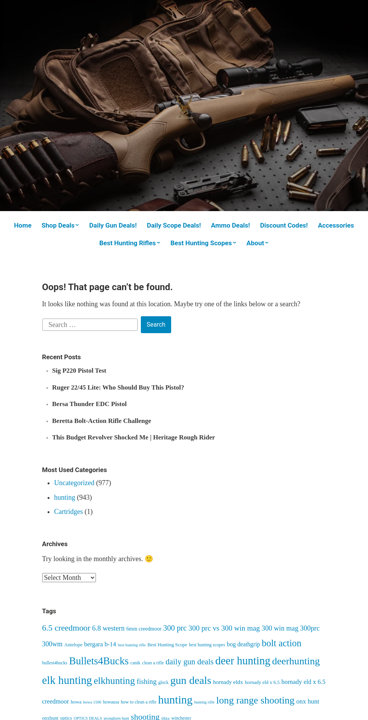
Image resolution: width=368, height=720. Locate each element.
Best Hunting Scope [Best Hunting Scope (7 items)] (167, 644)
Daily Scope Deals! (174, 225)
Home (23, 225)
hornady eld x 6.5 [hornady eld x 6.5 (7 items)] (262, 682)
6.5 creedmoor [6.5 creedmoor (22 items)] (66, 627)
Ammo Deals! (230, 225)
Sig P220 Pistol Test (79, 370)
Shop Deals (57, 225)
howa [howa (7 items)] (76, 702)
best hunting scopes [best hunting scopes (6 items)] (207, 644)
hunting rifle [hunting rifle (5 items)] (204, 702)
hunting (64, 497)
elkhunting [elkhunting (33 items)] (114, 680)
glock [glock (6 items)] (163, 682)
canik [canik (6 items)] (135, 663)
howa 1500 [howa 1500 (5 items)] (92, 702)
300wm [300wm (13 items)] (52, 644)
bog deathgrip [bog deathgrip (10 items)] (243, 644)
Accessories (336, 225)
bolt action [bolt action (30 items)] (281, 643)
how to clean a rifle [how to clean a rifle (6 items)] (139, 702)
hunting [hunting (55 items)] (175, 700)
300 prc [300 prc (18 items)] (174, 628)
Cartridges (68, 511)
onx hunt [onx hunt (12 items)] (307, 701)
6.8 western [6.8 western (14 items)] (108, 628)
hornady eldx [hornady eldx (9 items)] (228, 682)
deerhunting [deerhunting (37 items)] (296, 661)
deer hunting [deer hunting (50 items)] (243, 661)
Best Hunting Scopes (201, 243)
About (255, 243)
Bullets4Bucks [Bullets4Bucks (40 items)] (99, 661)
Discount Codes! (284, 225)
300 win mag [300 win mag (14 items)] (280, 628)
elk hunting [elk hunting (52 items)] (67, 680)
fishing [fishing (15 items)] (147, 681)
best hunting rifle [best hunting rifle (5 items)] (132, 645)
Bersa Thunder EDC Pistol (89, 404)
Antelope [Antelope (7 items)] (73, 644)
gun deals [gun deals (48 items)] (190, 680)
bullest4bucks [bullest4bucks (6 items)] (55, 663)
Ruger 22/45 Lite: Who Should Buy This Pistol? (118, 387)
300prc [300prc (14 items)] (310, 628)
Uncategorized (74, 483)
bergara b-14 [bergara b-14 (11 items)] (100, 644)
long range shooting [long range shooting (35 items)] (255, 700)
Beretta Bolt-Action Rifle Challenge (101, 420)
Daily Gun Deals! (113, 225)
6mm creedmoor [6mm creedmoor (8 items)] (144, 629)
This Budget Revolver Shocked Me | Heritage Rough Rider (133, 437)
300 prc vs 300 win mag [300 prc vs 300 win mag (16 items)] (224, 628)
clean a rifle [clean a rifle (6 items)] (153, 663)
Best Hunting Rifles (127, 243)
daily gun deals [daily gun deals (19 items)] (189, 661)
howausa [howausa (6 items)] (111, 702)
